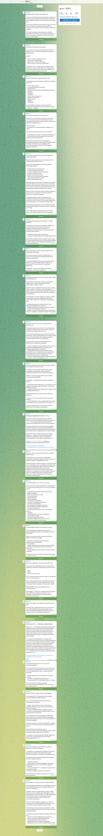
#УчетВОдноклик (49, 655)
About (64, 23)
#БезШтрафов (41, 447)
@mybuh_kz (68, 9)
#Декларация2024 (49, 447)
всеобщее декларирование (37, 441)
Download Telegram (69, 20)
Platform (75, 23)
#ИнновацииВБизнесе (36, 656)
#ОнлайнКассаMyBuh (31, 655)
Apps (71, 23)
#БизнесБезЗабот (40, 655)
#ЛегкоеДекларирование (32, 447)
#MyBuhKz (42, 445)
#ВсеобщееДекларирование (32, 445)
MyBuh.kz (28, 421)
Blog (67, 23)
